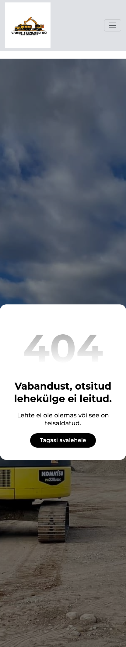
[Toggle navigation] (112, 25)
